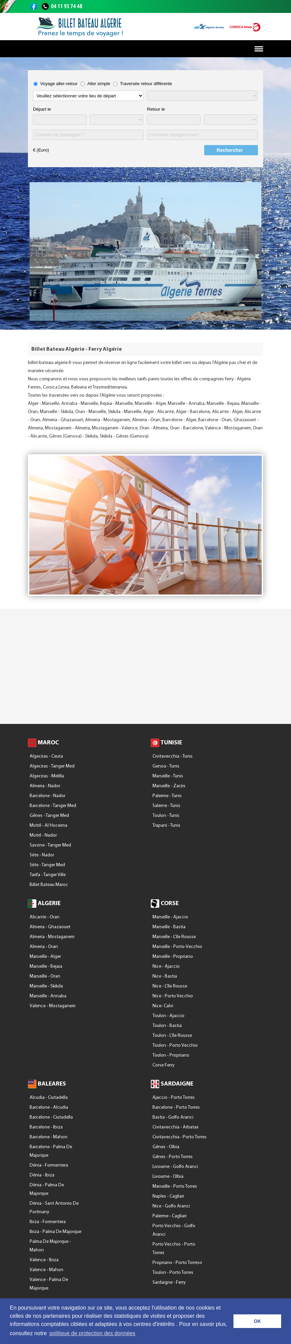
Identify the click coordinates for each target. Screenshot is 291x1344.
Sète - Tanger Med (47, 865)
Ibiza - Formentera (48, 1221)
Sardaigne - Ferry (169, 1282)
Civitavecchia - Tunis (172, 756)
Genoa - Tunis (165, 766)
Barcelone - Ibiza (46, 1127)
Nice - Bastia (164, 976)
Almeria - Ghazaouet (50, 927)
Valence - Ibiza (44, 1260)
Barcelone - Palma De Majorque (51, 1151)
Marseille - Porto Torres (174, 1186)
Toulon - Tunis (165, 815)
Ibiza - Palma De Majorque (55, 1231)
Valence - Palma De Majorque (49, 1284)
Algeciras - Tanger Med (52, 766)
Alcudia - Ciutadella (49, 1097)
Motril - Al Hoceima (48, 825)
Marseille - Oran (45, 976)
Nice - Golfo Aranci (171, 1206)
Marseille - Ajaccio (170, 917)
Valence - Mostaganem (53, 1006)
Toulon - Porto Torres (172, 1272)
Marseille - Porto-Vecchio (177, 946)
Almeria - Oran (44, 946)
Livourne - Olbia (167, 1176)
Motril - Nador (43, 835)
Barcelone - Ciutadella (51, 1117)
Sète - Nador (42, 855)
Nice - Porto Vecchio (172, 996)
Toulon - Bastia (167, 1025)
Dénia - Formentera (49, 1165)
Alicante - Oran (45, 917)
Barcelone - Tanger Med (53, 805)
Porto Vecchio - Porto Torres (173, 1248)
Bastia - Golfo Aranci (172, 1117)
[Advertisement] (145, 669)
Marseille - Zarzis (168, 786)
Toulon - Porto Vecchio (175, 1045)
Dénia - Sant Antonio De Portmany (54, 1208)
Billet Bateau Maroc (49, 884)
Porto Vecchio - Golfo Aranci (173, 1230)
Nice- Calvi (162, 1006)
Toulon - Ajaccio (168, 1015)
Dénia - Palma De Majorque (47, 1189)
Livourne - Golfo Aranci (175, 1166)
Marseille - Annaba (48, 996)
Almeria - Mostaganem (52, 936)
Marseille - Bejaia (46, 966)
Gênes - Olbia (165, 1147)
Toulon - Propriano (170, 1055)
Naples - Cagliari (168, 1196)
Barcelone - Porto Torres (176, 1107)
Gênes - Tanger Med (49, 815)
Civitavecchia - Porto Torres (179, 1137)
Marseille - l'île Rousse (174, 936)
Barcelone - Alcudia (49, 1107)
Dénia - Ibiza (42, 1175)
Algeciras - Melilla (47, 776)
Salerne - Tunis (166, 805)
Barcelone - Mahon (48, 1137)
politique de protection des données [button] (92, 1333)
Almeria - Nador (45, 786)
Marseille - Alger (45, 956)
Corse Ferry (163, 1065)
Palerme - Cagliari (169, 1216)
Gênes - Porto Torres (172, 1156)
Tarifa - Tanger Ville (48, 874)
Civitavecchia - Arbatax (175, 1127)
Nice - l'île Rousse (169, 986)
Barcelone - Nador (47, 796)
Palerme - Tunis (167, 796)
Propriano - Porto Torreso (177, 1262)
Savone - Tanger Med (50, 845)
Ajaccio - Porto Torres (173, 1097)
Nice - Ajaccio (166, 966)
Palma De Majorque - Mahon (50, 1246)
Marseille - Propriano (172, 956)
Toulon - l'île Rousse (172, 1035)
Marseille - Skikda (46, 986)
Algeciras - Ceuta (46, 756)
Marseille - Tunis (167, 776)
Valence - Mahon (46, 1269)
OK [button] (257, 1321)
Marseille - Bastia (168, 927)
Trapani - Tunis (166, 825)
